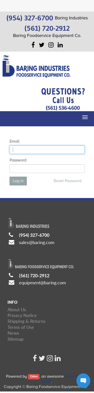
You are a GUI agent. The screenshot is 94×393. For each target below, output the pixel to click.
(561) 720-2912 (34, 275)
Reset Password (67, 180)
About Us (17, 309)
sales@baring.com (36, 242)
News (13, 333)
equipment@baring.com (42, 282)
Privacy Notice (22, 315)
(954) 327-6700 (34, 235)
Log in (18, 180)
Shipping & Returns (26, 321)
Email (14, 141)
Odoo (34, 377)
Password (18, 160)
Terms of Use (21, 327)
